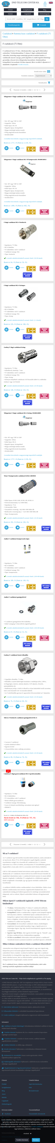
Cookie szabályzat (37, 1126)
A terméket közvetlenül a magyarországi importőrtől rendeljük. (23, 139)
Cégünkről (27, 14)
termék (41, 25)
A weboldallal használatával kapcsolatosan (23, 1011)
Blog (44, 10)
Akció (4, 1094)
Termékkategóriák (14, 25)
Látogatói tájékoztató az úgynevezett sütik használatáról (25, 1015)
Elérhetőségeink (45, 14)
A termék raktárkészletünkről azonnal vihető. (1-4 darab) (23, 320)
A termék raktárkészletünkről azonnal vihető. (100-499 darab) (25, 576)
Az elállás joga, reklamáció (17, 1045)
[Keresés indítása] (46, 19)
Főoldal (10, 10)
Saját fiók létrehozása (35, 1084)
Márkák (10, 14)
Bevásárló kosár (34, 1091)
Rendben (36, 1140)
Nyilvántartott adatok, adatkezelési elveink (23, 1007)
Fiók (30, 1087)
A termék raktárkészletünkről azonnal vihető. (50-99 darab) (24, 258)
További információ (22, 1140)
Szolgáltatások (27, 10)
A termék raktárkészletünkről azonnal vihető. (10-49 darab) (24, 386)
